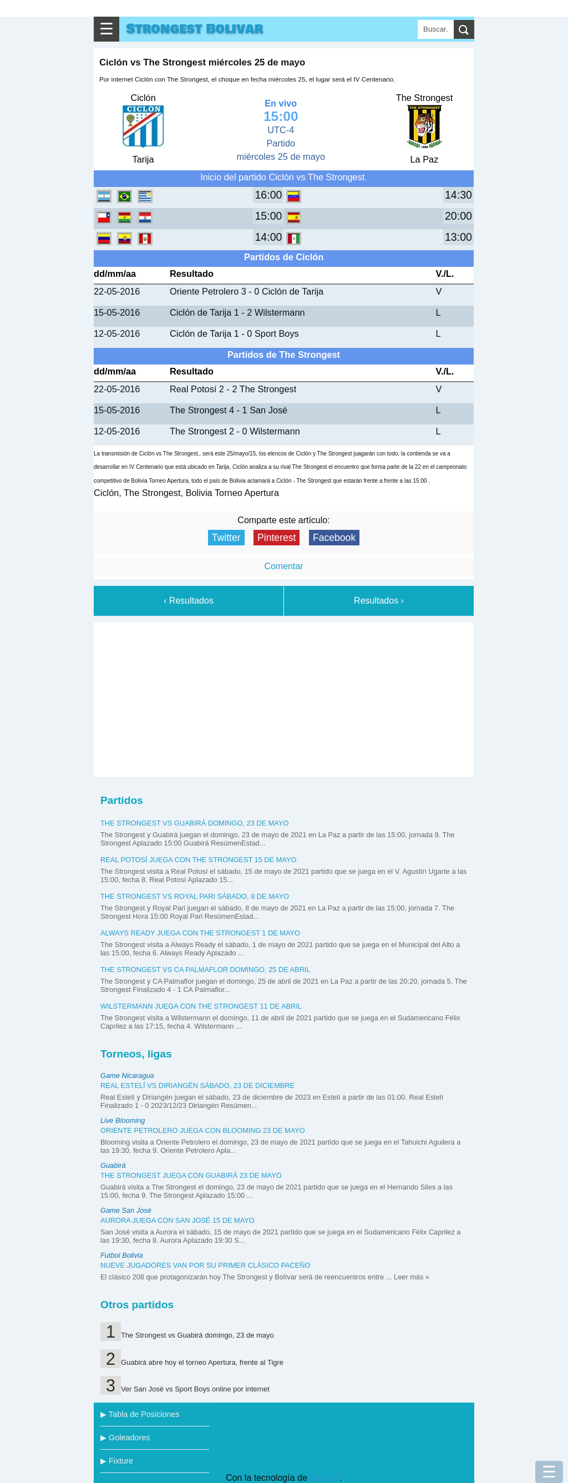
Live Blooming (122, 1120)
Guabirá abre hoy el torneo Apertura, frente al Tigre (202, 1362)
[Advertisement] (284, 697)
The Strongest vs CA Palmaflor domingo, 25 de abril (205, 969)
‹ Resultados (189, 600)
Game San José (125, 1210)
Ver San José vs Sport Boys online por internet (195, 1389)
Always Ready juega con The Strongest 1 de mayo (200, 933)
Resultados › (379, 600)
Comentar (283, 566)
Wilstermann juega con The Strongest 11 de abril (201, 1006)
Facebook (334, 537)
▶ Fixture (116, 1460)
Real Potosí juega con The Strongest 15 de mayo (198, 860)
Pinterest (276, 537)
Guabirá (113, 1165)
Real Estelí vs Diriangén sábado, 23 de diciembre (197, 1085)
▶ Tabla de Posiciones (140, 1414)
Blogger (324, 1477)
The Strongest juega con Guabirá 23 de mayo (191, 1175)
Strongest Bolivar (194, 29)
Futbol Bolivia (121, 1255)
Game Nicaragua (127, 1075)
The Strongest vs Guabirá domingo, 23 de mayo (194, 823)
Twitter (226, 537)
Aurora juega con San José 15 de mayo (177, 1220)
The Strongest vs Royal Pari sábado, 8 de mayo (194, 896)
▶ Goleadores (125, 1437)
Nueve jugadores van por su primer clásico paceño (205, 1265)
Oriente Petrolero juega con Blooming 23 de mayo (202, 1130)
